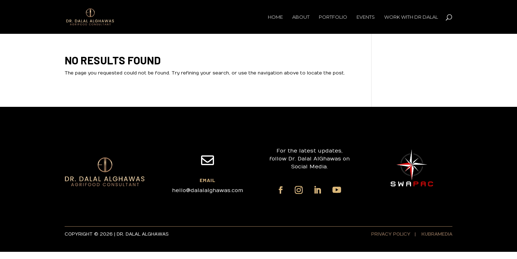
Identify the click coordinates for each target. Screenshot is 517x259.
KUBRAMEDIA (436, 234)
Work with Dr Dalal (411, 17)
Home (275, 17)
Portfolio (333, 17)
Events (366, 17)
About (300, 17)
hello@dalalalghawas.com (207, 190)
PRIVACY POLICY (391, 234)
